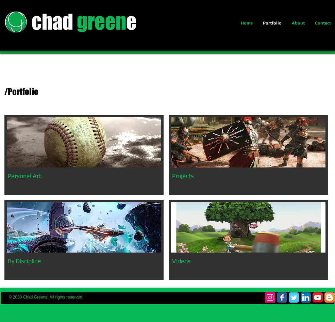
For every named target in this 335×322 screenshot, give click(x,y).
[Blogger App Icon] (329, 297)
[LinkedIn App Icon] (306, 297)
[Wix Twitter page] (294, 297)
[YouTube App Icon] (318, 297)
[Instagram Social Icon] (270, 297)
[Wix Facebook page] (282, 297)
